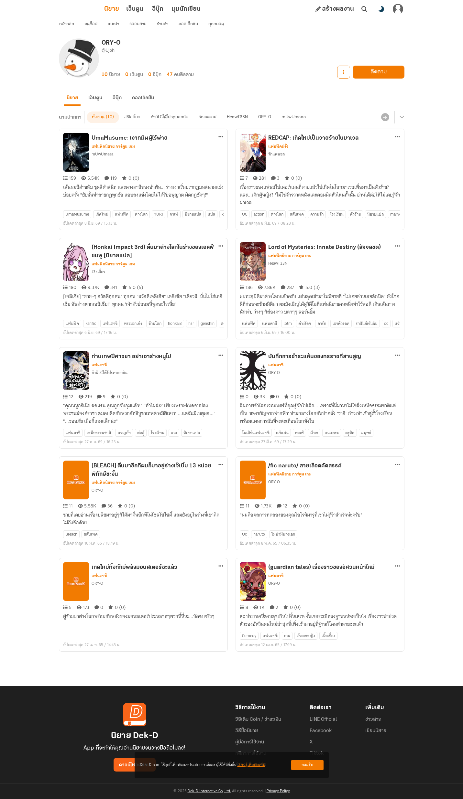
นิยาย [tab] (83, 9)
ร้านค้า (167, 27)
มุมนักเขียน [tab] (157, 9)
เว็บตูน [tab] (106, 9)
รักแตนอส (207, 128)
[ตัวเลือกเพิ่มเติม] (221, 148)
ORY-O (264, 128)
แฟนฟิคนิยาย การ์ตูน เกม (113, 157)
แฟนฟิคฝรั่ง (278, 157)
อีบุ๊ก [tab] (129, 9)
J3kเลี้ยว (132, 128)
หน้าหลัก (71, 27)
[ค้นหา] (364, 9)
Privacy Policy (278, 791)
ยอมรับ (307, 765)
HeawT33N (237, 128)
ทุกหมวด (221, 27)
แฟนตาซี (99, 376)
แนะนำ (118, 27)
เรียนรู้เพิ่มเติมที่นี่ (251, 765)
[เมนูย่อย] (400, 129)
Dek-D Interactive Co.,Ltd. (209, 791)
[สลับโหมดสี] (381, 9)
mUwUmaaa (293, 128)
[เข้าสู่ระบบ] (397, 9)
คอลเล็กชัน (193, 27)
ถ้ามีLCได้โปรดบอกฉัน (169, 128)
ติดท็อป (95, 27)
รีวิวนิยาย (142, 27)
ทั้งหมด (98, 128)
